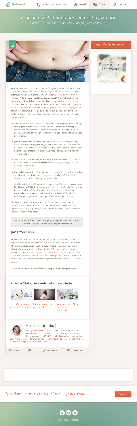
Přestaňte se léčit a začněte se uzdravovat (67, 306)
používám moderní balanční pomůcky (59, 339)
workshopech (50, 333)
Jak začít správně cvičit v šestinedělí (20, 305)
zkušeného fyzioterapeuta (46, 252)
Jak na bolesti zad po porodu (43, 305)
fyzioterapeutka (37, 330)
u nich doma (31, 333)
